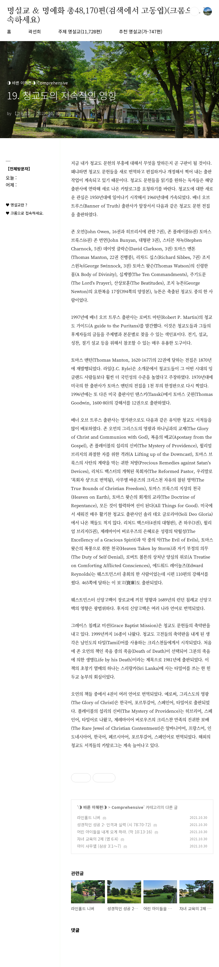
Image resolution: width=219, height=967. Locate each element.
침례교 (192, 600)
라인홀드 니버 (88, 817)
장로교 (124, 600)
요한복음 (102, 291)
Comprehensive (127, 807)
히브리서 (134, 231)
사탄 (88, 463)
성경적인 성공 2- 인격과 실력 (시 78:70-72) (114, 824)
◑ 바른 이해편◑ (92, 807)
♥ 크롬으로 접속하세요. (25, 213)
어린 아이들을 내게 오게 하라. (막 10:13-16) (114, 832)
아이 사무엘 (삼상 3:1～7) (99, 846)
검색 (194, 11)
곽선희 (34, 31)
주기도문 (198, 274)
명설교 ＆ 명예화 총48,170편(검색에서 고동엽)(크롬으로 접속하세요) (108, 11)
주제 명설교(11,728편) (80, 31)
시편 (171, 574)
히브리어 (193, 711)
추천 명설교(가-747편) (140, 31)
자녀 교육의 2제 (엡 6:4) (97, 839)
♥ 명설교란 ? (16, 204)
